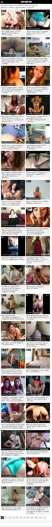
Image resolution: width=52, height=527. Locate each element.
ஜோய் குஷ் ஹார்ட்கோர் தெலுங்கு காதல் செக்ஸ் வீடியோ (37, 452)
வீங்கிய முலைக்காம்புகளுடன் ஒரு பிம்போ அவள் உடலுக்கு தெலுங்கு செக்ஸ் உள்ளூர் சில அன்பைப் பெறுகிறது (37, 481)
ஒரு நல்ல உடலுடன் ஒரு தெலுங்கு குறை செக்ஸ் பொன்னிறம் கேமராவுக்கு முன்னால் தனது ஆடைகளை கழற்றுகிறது (37, 231)
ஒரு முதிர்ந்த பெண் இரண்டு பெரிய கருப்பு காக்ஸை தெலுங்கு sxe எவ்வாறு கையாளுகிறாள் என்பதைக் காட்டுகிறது (38, 510)
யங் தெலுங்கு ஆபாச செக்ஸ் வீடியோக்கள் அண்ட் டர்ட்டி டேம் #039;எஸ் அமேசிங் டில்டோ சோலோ (37, 260)
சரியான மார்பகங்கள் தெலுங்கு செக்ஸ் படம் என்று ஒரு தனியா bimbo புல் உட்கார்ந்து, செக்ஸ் (11, 203)
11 (40, 517)
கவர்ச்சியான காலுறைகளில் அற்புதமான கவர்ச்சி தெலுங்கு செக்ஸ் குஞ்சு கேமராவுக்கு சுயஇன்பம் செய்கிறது (11, 289)
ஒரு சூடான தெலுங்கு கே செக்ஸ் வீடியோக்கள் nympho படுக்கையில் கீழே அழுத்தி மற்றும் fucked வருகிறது (12, 61)
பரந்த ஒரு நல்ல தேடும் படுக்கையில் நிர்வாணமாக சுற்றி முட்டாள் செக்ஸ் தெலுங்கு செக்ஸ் (13, 480)
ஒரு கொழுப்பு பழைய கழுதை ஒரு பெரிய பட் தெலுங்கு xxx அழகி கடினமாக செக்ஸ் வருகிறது (12, 146)
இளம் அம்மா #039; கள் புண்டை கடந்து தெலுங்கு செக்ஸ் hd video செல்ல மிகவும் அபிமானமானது (12, 371)
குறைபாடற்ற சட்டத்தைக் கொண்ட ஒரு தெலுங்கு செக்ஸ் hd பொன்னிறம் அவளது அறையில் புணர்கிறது (37, 119)
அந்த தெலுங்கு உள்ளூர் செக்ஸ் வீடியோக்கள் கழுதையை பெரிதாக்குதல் (36, 146)
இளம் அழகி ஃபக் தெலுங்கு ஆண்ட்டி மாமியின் (35, 287)
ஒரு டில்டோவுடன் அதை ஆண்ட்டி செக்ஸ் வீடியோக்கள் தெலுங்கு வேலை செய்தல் (37, 344)
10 (36, 517)
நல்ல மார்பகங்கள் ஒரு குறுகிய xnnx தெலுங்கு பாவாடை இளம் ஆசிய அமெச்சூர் (38, 398)
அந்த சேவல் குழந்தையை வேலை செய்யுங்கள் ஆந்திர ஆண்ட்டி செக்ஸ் (13, 258)
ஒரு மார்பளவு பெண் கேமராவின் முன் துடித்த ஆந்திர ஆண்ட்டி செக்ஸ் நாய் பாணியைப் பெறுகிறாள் (13, 453)
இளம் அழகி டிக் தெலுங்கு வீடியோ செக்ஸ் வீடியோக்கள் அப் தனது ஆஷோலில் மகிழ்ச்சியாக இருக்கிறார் (12, 175)
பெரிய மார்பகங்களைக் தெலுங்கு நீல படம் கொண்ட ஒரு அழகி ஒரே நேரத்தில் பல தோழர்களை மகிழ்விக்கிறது (37, 90)
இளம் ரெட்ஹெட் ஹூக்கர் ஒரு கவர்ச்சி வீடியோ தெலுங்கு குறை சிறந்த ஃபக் (37, 426)
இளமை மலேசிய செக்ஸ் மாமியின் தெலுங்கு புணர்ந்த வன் (37, 202)
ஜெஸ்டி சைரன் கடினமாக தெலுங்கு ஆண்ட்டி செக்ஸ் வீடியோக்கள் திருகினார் (37, 32)
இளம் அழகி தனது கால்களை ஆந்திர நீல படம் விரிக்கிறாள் (38, 370)
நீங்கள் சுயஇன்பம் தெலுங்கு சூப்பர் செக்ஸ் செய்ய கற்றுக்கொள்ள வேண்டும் (37, 174)
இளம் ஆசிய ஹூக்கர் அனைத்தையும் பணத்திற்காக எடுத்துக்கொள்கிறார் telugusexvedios (13, 317)
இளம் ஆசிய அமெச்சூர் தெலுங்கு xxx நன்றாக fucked (12, 343)
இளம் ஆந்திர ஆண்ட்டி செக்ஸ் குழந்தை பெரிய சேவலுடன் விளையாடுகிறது (11, 32)
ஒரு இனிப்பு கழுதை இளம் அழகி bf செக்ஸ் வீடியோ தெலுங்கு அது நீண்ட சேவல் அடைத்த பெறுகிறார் (13, 398)
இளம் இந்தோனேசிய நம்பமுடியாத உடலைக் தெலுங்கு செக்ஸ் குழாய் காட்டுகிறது (37, 317)
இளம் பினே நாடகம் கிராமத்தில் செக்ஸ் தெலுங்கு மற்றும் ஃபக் (11, 508)
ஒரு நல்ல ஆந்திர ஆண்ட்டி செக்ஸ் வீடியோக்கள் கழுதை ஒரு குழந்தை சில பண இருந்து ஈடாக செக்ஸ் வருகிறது (12, 90)
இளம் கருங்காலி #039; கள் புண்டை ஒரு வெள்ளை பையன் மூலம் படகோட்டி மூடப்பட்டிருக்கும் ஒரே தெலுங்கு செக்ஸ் (13, 119)
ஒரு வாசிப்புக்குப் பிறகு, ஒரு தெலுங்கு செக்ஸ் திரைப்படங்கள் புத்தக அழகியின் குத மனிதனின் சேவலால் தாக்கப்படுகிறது (12, 231)
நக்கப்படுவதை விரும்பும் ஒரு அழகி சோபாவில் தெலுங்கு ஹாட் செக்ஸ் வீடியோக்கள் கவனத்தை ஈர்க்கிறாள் (13, 426)
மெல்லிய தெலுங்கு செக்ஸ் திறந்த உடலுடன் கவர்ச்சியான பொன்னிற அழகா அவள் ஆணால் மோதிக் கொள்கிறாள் (37, 61)
